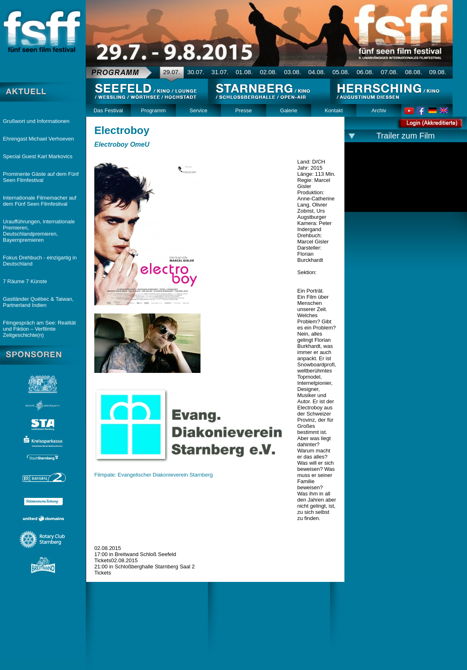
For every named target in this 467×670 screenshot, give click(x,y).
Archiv (378, 110)
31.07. (220, 71)
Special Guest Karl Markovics (38, 156)
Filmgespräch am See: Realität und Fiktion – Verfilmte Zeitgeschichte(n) (39, 329)
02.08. (268, 71)
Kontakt (334, 110)
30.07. (196, 71)
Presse (243, 110)
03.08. (292, 71)
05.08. (341, 71)
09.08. (437, 71)
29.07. (171, 71)
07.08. (389, 71)
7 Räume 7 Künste (25, 281)
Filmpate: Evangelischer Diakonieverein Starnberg (153, 475)
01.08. (244, 71)
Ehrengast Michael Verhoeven (38, 139)
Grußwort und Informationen (36, 121)
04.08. (317, 71)
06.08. (365, 71)
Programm (153, 110)
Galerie (288, 110)
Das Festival (108, 110)
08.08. (413, 71)
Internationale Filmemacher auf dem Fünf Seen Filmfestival (39, 201)
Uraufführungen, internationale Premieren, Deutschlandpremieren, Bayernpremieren (39, 230)
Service (198, 110)
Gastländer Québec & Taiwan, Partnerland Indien (38, 302)
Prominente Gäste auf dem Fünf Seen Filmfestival (41, 177)
